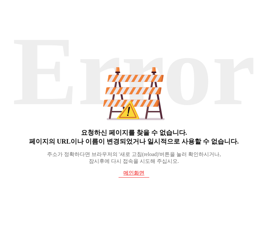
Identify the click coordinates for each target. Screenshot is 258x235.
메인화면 (133, 173)
